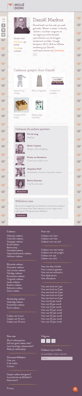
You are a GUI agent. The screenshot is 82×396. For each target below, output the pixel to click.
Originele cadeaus (15, 279)
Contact (10, 366)
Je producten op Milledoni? (19, 377)
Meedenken (21, 215)
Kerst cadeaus (13, 307)
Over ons (11, 360)
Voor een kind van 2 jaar (52, 289)
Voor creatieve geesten (51, 269)
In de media (12, 363)
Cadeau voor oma (49, 258)
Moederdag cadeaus (16, 299)
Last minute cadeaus (16, 270)
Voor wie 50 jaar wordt (51, 316)
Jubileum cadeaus (15, 256)
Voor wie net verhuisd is (52, 272)
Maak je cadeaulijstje (16, 349)
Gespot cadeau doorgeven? (19, 374)
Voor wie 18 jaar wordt (51, 304)
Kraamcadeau (13, 244)
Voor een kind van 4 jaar (52, 295)
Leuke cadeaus (13, 282)
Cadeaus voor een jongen (52, 252)
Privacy (10, 388)
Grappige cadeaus (15, 241)
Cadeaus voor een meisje (52, 249)
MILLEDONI (16, 6)
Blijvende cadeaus (15, 264)
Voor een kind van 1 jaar (51, 286)
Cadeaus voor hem (49, 235)
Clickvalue (18, 41)
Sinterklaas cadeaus (15, 304)
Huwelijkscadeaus (15, 250)
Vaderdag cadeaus (15, 302)
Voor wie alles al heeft (51, 266)
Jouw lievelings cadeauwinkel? (20, 346)
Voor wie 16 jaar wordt (51, 301)
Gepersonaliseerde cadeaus (19, 253)
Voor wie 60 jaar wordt (51, 319)
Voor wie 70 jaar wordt (51, 321)
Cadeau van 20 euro (16, 321)
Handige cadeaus (14, 273)
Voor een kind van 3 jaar (52, 292)
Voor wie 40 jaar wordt (51, 313)
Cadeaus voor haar (49, 238)
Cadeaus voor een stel (51, 241)
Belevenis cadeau (14, 288)
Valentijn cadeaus (15, 235)
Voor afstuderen (48, 278)
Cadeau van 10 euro (16, 319)
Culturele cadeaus (15, 238)
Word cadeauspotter (16, 340)
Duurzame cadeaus (15, 267)
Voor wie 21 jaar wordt (51, 307)
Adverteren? (12, 380)
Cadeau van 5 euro (15, 316)
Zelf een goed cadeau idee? (19, 343)
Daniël (16, 48)
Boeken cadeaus (14, 285)
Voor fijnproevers (49, 275)
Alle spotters (21, 191)
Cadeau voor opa (48, 255)
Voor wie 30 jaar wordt (51, 310)
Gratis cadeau (13, 291)
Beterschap (12, 247)
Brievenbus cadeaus (16, 276)
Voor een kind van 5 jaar (52, 298)
